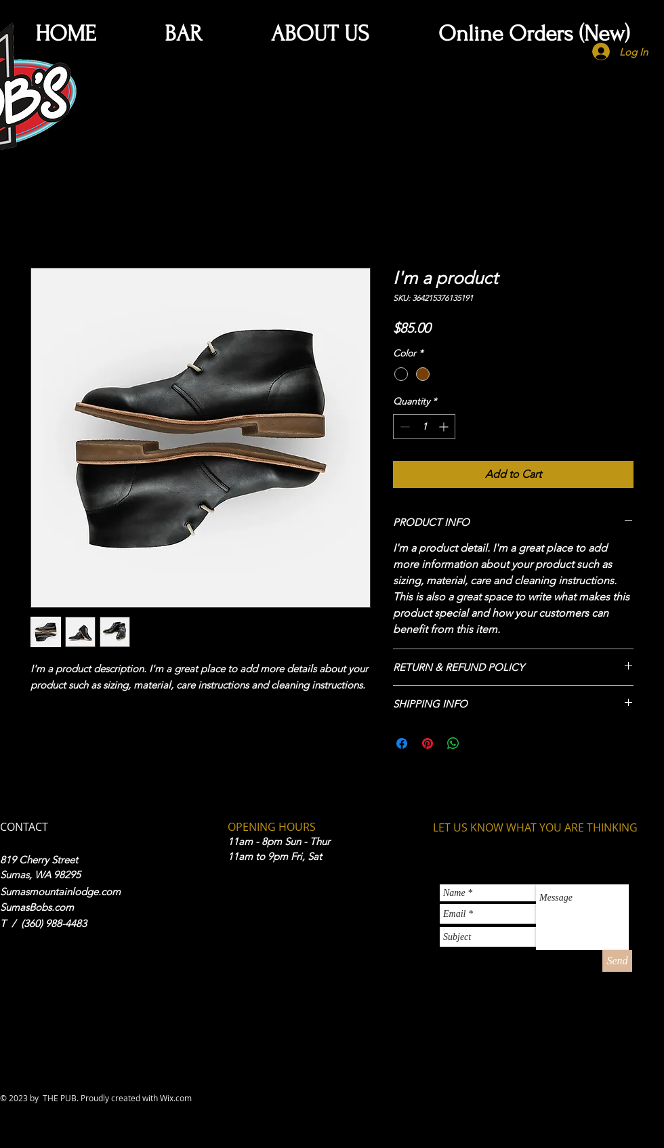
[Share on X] (479, 743)
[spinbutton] (424, 426)
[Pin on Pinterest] (427, 743)
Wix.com (176, 1097)
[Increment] (444, 426)
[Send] (617, 961)
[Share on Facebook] (402, 743)
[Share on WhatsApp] (453, 743)
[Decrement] (403, 426)
